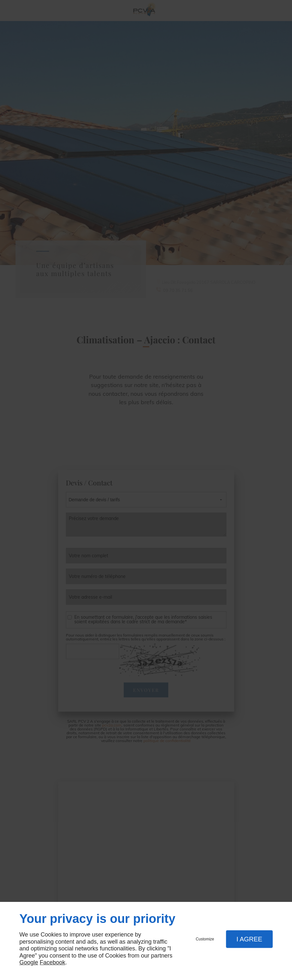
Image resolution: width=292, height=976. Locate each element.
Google (28, 962)
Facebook (52, 962)
